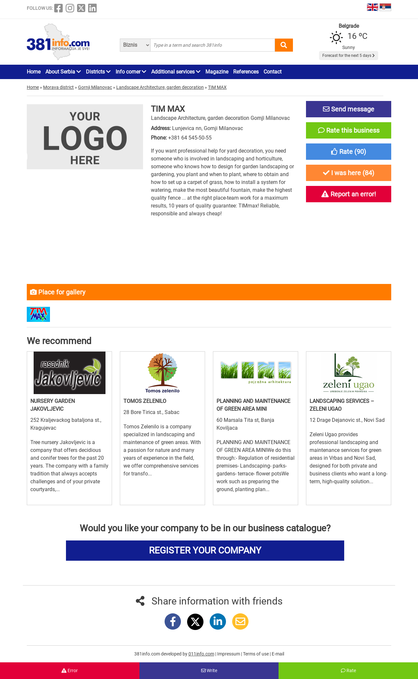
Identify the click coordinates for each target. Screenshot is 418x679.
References (246, 72)
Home (33, 72)
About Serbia (63, 72)
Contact (272, 72)
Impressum (229, 653)
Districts (98, 72)
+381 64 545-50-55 (190, 138)
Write (209, 670)
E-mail (278, 653)
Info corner (131, 72)
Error (69, 670)
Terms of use (256, 653)
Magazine (216, 72)
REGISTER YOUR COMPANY (205, 550)
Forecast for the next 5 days (348, 55)
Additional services (176, 72)
